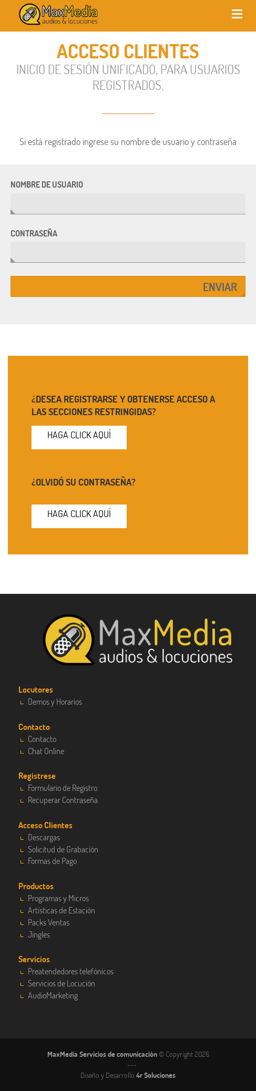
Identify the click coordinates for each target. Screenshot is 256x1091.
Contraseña (34, 233)
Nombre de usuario (47, 184)
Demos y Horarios (55, 701)
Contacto (42, 738)
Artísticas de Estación (61, 909)
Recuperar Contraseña (63, 799)
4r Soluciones (156, 1075)
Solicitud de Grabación (63, 849)
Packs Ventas (48, 922)
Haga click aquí (79, 434)
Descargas (44, 836)
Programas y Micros (58, 897)
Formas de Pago (52, 860)
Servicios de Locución (61, 983)
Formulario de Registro (62, 787)
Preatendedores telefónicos (71, 970)
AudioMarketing (53, 995)
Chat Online (46, 750)
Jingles (39, 934)
